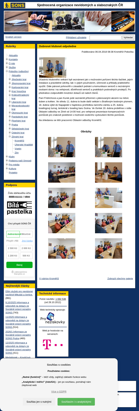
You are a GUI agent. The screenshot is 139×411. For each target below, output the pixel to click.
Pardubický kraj (20, 116)
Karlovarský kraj (20, 87)
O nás (12, 63)
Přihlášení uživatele (76, 37)
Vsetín (18, 148)
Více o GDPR (58, 391)
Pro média (14, 164)
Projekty (13, 172)
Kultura (12, 168)
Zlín (17, 152)
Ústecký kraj (18, 132)
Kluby (12, 156)
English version (14, 37)
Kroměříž (19, 140)
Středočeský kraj (20, 128)
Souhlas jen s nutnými (39, 401)
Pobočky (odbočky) (19, 71)
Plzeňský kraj (19, 120)
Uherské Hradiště (24, 144)
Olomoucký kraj (20, 112)
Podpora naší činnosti (20, 160)
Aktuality (13, 55)
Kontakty (13, 59)
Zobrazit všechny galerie (120, 278)
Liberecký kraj (19, 102)
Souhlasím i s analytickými (76, 401)
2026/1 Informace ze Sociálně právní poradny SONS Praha (18, 335)
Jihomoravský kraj (21, 83)
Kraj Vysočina (19, 91)
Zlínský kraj (18, 136)
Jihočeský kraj (19, 79)
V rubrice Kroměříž (49, 278)
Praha (15, 124)
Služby (12, 67)
